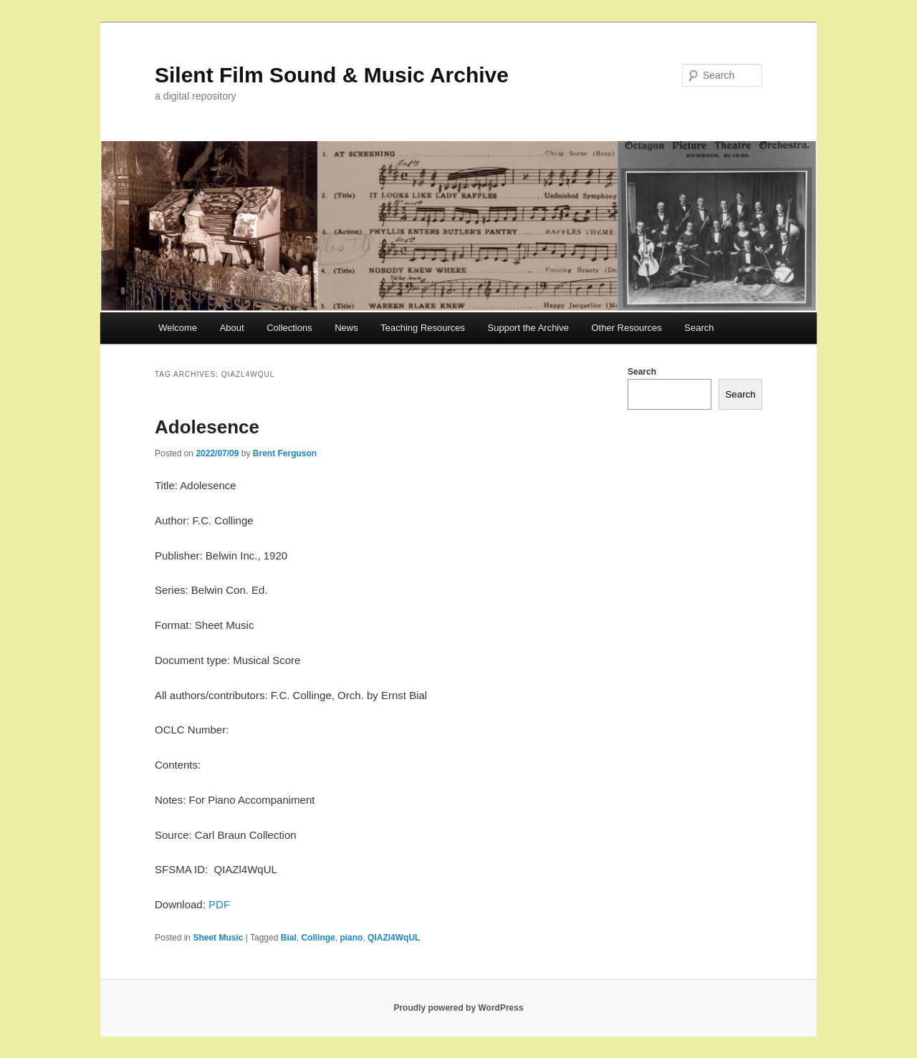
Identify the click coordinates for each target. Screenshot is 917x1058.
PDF (219, 904)
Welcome (177, 327)
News (346, 327)
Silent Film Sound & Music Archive (332, 75)
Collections (289, 327)
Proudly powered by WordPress (458, 1008)
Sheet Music (218, 938)
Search (699, 327)
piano (351, 938)
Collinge (318, 938)
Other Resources (627, 327)
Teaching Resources (422, 327)
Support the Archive (528, 327)
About (232, 327)
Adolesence (207, 427)
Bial (289, 938)
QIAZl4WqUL (394, 938)
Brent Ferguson (285, 453)
